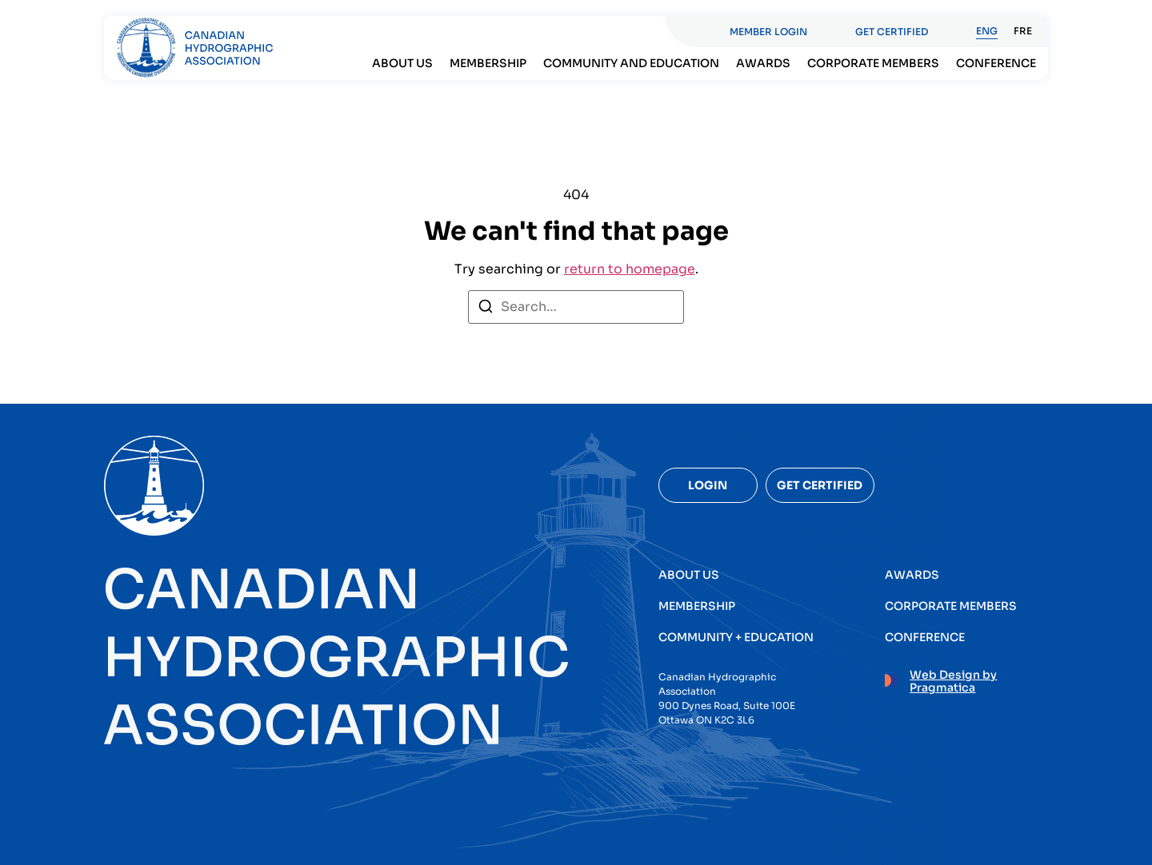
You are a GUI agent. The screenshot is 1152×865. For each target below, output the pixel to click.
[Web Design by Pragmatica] (891, 678)
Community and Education (631, 63)
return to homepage (629, 269)
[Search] (485, 309)
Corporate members (873, 63)
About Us (402, 63)
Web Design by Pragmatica (953, 681)
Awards (763, 63)
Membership (488, 63)
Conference (996, 63)
